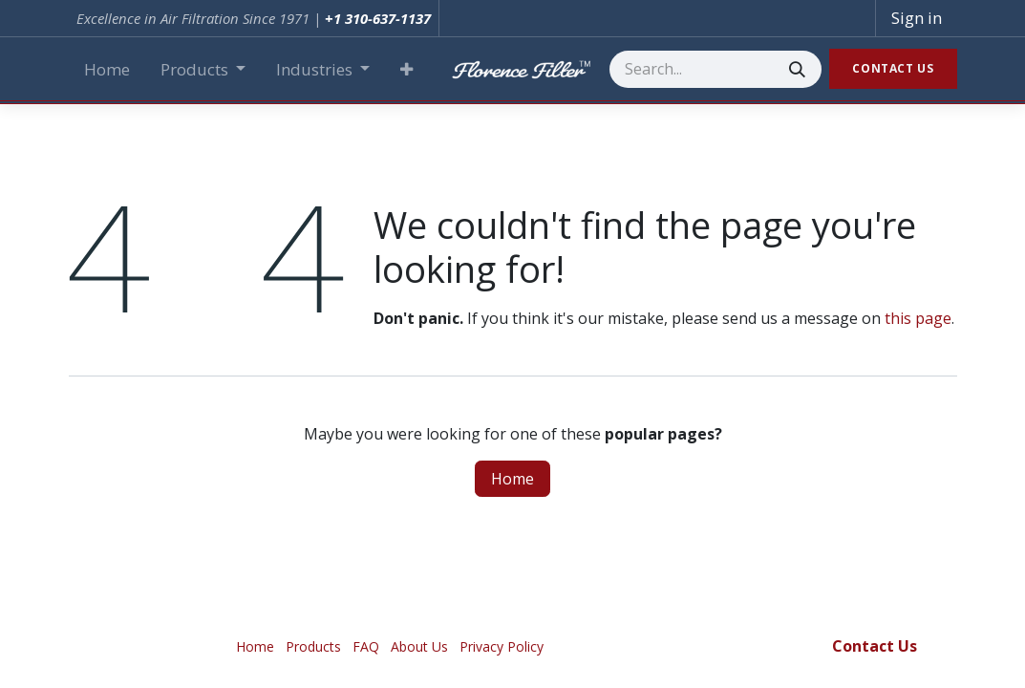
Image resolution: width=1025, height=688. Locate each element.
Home (512, 478)
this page (918, 318)
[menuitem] (107, 70)
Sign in (916, 18)
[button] (406, 70)
